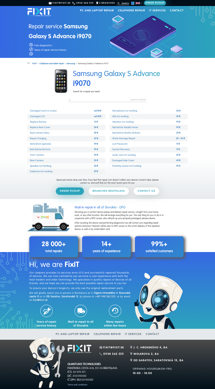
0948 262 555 (85, 3)
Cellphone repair (131, 10)
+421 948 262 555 (105, 296)
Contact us (146, 191)
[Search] (123, 3)
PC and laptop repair (97, 10)
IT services (157, 10)
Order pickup (154, 3)
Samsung (71, 63)
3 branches (107, 3)
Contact (177, 10)
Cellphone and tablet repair (51, 63)
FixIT (34, 63)
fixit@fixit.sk (62, 3)
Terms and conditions (77, 385)
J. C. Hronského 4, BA (150, 347)
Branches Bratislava (109, 191)
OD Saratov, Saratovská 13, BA (158, 360)
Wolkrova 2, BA (146, 354)
